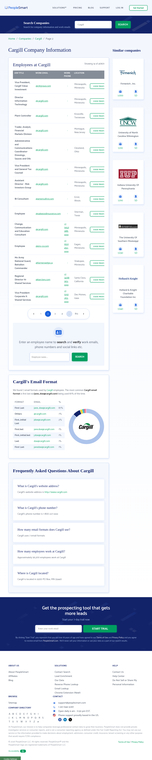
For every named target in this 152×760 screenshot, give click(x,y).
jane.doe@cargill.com (44, 429)
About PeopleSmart (18, 672)
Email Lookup (62, 689)
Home (11, 39)
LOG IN (120, 8)
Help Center (118, 676)
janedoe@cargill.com (44, 447)
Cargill (38, 39)
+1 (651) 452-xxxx (66, 246)
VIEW (100, 86)
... (69, 314)
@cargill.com (42, 101)
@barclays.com (43, 280)
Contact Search (62, 672)
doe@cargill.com (42, 441)
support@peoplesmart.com (69, 703)
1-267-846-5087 (63, 707)
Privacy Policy (118, 637)
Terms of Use (102, 637)
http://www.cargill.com (56, 492)
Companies (25, 39)
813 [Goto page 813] (76, 314)
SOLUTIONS (59, 8)
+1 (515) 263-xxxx (66, 296)
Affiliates (13, 676)
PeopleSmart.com (50, 641)
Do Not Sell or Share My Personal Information (124, 682)
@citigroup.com (43, 86)
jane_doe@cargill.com (44, 408)
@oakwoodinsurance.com (48, 214)
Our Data (59, 680)
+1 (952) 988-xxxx (66, 229)
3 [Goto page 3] (55, 314)
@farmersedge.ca (44, 263)
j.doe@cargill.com (42, 435)
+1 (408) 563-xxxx (66, 279)
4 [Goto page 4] (62, 314)
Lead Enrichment (63, 676)
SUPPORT (105, 8)
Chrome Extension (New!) (67, 693)
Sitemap (12, 703)
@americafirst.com (45, 199)
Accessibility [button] (17, 751)
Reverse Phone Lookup (66, 685)
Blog (10, 680)
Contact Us (118, 672)
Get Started (138, 8)
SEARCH (123, 24)
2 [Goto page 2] (48, 314)
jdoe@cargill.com (42, 420)
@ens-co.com (42, 246)
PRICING (77, 8)
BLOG (91, 8)
